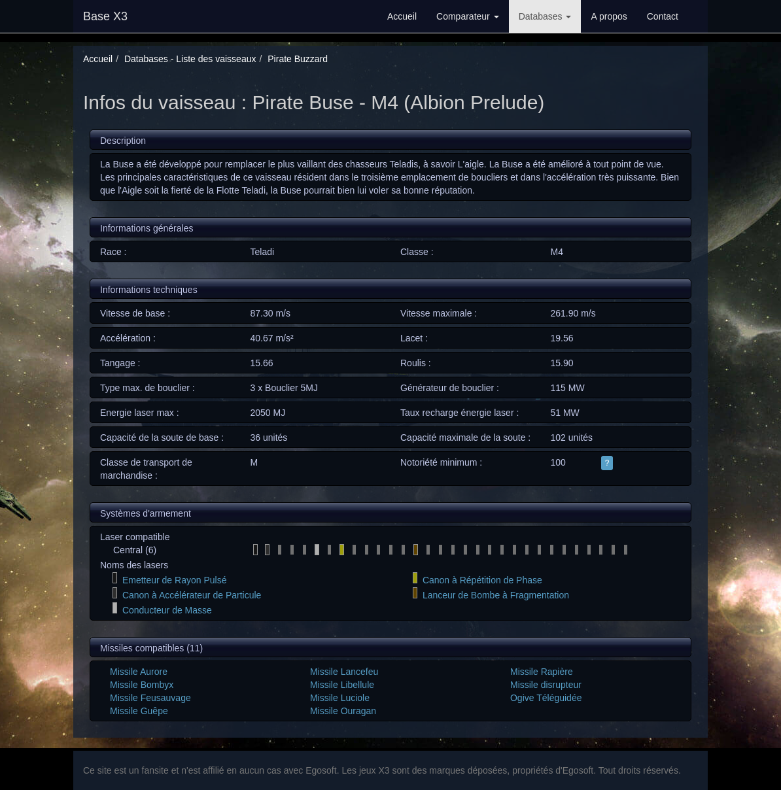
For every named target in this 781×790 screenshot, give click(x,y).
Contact (662, 16)
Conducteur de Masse (167, 610)
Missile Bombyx (141, 684)
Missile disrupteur (545, 684)
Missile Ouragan (343, 711)
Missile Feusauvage (150, 698)
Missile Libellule (342, 684)
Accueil (402, 16)
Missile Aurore (138, 671)
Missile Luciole (340, 698)
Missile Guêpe (139, 711)
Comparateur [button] (467, 16)
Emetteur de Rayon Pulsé (174, 580)
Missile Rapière (541, 671)
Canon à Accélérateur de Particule (191, 595)
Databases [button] (545, 16)
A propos (609, 16)
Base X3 (105, 16)
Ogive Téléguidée (545, 698)
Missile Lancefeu (344, 671)
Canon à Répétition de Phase (482, 580)
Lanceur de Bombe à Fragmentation (496, 595)
